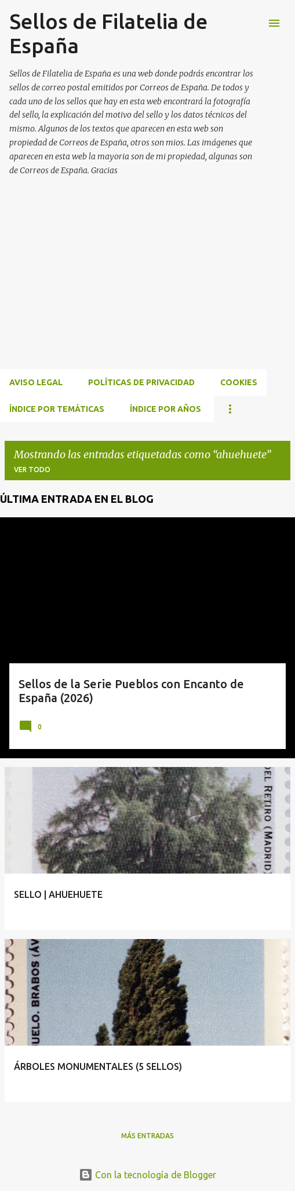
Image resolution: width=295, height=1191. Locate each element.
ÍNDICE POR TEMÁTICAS (56, 409)
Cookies (238, 382)
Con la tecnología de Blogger (147, 1175)
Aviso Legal (36, 382)
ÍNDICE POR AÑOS (165, 409)
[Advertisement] (147, 286)
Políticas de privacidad (141, 382)
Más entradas (147, 1135)
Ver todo (32, 469)
